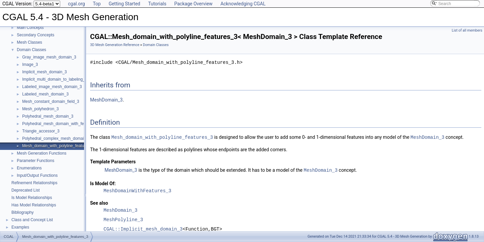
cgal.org (76, 3)
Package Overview (193, 3)
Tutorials (157, 3)
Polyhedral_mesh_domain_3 (47, 116)
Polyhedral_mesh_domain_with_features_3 (60, 123)
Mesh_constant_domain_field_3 (50, 101)
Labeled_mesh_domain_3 (45, 94)
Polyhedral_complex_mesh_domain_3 (56, 138)
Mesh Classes (29, 42)
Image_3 (30, 64)
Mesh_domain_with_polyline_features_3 (58, 146)
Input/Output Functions (37, 175)
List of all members (467, 30)
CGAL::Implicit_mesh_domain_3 (143, 228)
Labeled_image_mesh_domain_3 (52, 86)
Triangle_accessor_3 (40, 131)
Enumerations (29, 168)
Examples (20, 227)
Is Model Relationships (31, 197)
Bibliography (22, 212)
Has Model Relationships (33, 205)
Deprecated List (25, 190)
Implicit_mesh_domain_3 (44, 72)
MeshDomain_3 (106, 100)
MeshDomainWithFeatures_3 (137, 190)
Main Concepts (30, 27)
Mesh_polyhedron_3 (40, 109)
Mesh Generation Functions (41, 153)
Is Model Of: (103, 183)
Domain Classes (31, 49)
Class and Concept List (32, 219)
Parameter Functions (35, 160)
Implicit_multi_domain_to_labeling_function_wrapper (69, 79)
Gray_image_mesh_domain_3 (49, 57)
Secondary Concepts (35, 35)
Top (97, 3)
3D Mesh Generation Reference (114, 45)
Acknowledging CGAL (243, 3)
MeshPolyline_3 (123, 219)
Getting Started (124, 3)
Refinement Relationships (34, 182)
